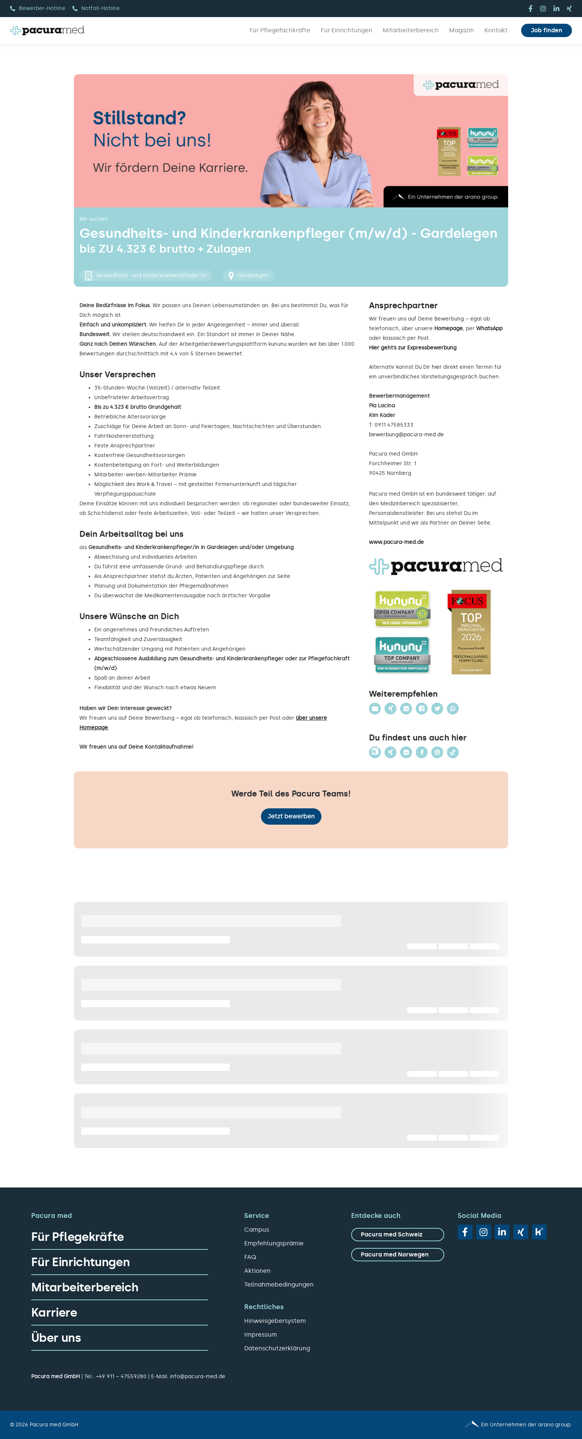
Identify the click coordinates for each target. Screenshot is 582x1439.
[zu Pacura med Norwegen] (397, 1254)
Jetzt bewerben (291, 816)
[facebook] (531, 8)
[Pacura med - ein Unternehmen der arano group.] (435, 1425)
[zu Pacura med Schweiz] (397, 1234)
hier (437, 367)
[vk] (539, 1232)
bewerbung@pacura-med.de (406, 434)
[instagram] (543, 8)
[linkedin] (556, 8)
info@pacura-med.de (197, 1376)
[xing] (569, 8)
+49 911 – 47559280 (121, 1376)
